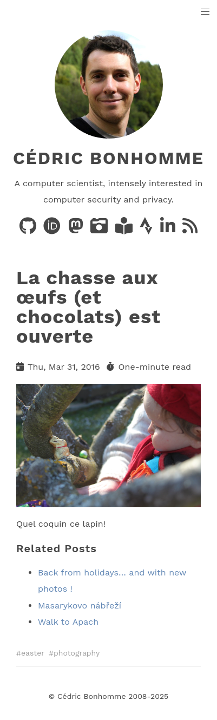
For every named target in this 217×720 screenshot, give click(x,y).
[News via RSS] (190, 229)
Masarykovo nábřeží (79, 605)
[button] (205, 12)
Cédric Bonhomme (108, 158)
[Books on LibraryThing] (125, 229)
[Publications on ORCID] (53, 229)
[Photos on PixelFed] (100, 229)
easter (32, 653)
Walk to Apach (68, 622)
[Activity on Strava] (147, 229)
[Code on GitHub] (29, 229)
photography (77, 653)
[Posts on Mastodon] (77, 229)
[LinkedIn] (169, 229)
